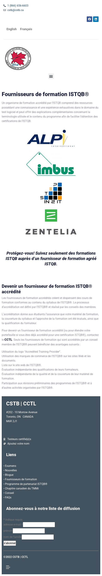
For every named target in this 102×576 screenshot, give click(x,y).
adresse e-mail (13, 524)
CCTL (8, 339)
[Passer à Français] (26, 29)
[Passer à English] (11, 29)
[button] (51, 76)
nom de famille (12, 537)
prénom (8, 530)
